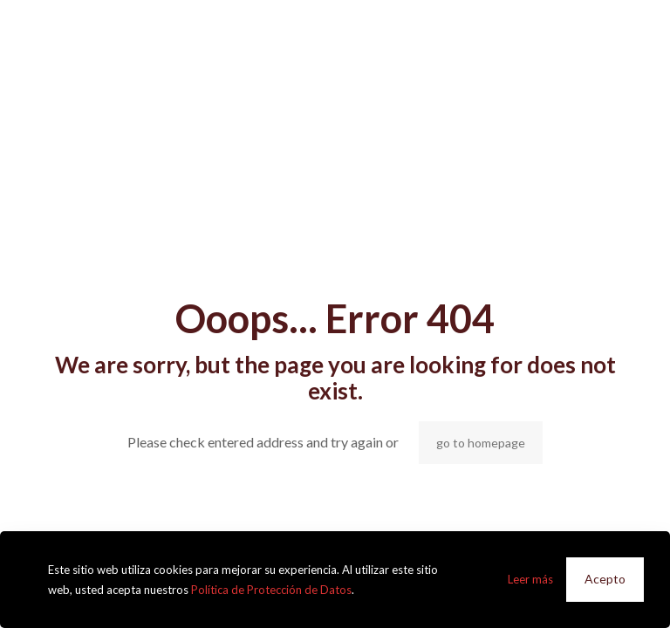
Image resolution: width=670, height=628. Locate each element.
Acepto (605, 578)
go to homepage (480, 442)
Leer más (530, 579)
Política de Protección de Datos (271, 590)
